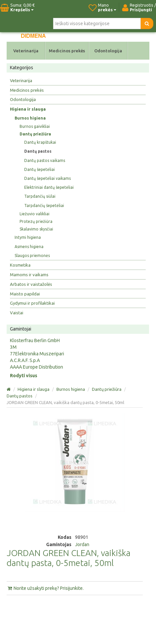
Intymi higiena (28, 237)
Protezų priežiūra (36, 221)
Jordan (82, 544)
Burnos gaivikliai (35, 126)
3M (13, 347)
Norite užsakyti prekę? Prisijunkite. (45, 588)
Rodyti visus (23, 375)
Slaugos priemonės (32, 255)
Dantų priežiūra (35, 134)
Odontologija (108, 50)
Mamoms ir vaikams (29, 274)
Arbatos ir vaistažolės (31, 284)
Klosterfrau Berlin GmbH (35, 340)
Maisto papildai (25, 293)
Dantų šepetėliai (39, 169)
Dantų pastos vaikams (44, 160)
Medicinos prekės (67, 50)
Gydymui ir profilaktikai (32, 303)
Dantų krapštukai (40, 142)
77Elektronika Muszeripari (37, 353)
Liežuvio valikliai (34, 214)
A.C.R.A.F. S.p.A (25, 360)
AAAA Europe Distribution (36, 367)
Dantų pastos (37, 151)
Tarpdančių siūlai (39, 196)
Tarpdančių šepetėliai (44, 205)
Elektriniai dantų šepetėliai (49, 187)
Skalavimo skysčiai (36, 229)
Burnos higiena (30, 118)
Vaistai (16, 312)
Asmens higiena (29, 246)
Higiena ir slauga (28, 109)
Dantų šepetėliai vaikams (47, 178)
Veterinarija (26, 50)
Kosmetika (20, 265)
